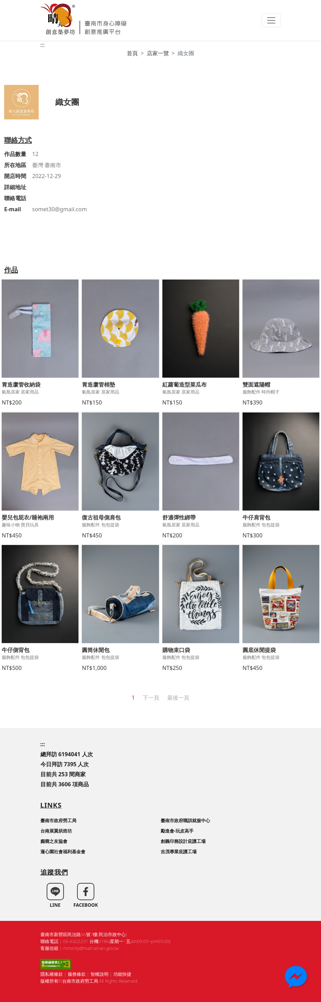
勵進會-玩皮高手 (177, 831)
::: (42, 45)
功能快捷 (122, 974)
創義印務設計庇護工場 (183, 841)
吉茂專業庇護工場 (179, 851)
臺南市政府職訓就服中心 (185, 820)
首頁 (132, 53)
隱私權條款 (51, 974)
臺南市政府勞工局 (58, 820)
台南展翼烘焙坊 (56, 831)
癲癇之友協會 (53, 841)
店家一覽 (158, 53)
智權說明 (99, 974)
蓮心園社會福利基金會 (62, 851)
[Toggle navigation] (271, 20)
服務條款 (77, 974)
